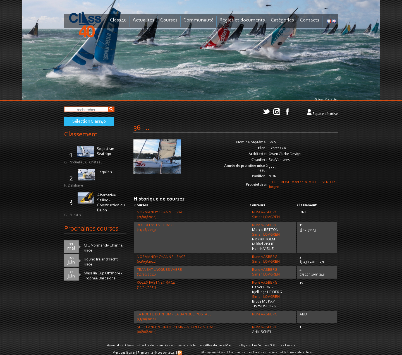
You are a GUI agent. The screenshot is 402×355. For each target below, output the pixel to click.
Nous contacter (165, 352)
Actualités (143, 20)
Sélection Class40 (89, 121)
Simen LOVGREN (266, 217)
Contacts (309, 20)
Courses (169, 20)
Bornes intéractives (299, 352)
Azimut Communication (234, 352)
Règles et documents (242, 20)
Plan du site (145, 352)
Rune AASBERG (264, 212)
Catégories (282, 20)
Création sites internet (268, 352)
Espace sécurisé (325, 114)
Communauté (198, 20)
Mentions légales (124, 352)
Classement (81, 134)
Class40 (118, 20)
